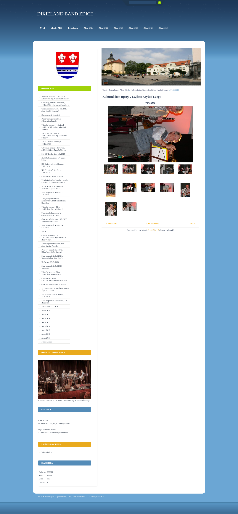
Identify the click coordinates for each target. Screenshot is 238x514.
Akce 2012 (45, 334)
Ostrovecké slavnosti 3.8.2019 (53, 284)
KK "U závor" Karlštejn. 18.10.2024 (51, 142)
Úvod (104, 90)
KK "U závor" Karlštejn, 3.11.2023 (51, 171)
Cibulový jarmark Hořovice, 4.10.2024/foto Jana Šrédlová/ (53, 149)
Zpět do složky (152, 223)
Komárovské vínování (50, 115)
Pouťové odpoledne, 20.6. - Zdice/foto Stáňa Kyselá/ (52, 251)
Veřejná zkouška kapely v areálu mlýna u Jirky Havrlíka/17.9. (54, 181)
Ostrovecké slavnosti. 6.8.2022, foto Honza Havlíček (54, 220)
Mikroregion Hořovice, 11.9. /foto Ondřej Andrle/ (53, 245)
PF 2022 (44, 231)
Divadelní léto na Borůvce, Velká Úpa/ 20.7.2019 (55, 289)
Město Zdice (46, 342)
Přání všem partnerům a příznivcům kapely (51, 120)
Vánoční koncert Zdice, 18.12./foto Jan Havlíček (51, 273)
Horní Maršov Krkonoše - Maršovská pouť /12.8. (52, 187)
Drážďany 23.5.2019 (49, 307)
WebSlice (62, 496)
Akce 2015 (45, 322)
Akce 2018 (45, 310)
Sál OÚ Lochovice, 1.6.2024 (53, 154)
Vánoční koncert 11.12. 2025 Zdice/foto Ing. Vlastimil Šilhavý (55, 97)
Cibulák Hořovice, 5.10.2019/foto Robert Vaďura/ (54, 279)
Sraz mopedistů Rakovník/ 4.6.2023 (52, 193)
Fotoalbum (113, 90)
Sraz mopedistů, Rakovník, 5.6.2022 (52, 226)
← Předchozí (111, 223)
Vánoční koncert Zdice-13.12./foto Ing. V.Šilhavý (52, 208)
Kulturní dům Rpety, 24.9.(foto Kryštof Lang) (149, 90)
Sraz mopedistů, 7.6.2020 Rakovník (51, 267)
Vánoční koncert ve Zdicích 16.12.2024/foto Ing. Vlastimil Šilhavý (53, 127)
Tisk (69, 496)
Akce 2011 (45, 338)
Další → (192, 223)
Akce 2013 (45, 330)
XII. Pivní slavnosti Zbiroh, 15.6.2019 (52, 295)
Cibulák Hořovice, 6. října (52, 176)
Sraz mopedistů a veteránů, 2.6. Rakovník (54, 301)
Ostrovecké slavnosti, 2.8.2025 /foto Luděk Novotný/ (54, 110)
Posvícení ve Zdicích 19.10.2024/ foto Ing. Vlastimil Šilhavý (54, 135)
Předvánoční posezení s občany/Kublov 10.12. (51, 214)
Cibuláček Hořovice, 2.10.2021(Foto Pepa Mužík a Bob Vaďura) (53, 237)
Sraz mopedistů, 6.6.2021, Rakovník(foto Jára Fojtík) (52, 257)
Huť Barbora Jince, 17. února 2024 (53, 159)
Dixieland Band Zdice (65, 14)
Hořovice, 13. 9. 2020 (50, 262)
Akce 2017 (45, 314)
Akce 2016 (124, 90)
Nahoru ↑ (100, 496)
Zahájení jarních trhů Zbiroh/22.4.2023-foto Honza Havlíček (53, 200)
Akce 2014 (45, 326)
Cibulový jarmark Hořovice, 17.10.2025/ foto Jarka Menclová (55, 103)
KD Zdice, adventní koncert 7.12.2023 (52, 165)
